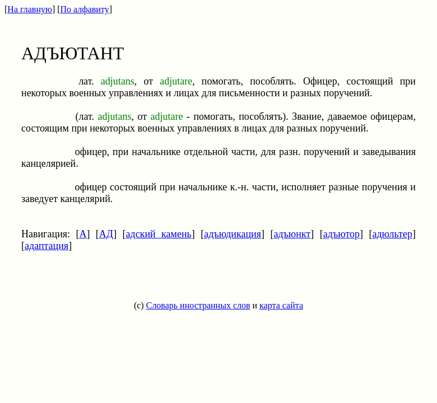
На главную (29, 9)
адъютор (341, 234)
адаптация (46, 245)
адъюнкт (291, 234)
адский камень (159, 234)
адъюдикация (232, 234)
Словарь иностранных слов (198, 305)
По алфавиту (85, 9)
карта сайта (281, 305)
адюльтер (392, 234)
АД (106, 234)
